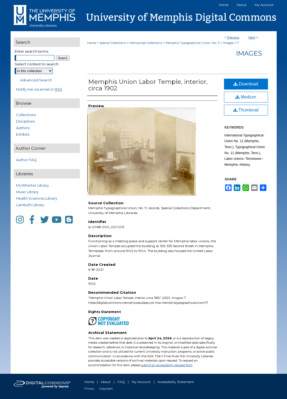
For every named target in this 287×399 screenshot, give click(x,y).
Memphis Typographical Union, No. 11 (193, 43)
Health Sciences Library (36, 198)
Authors (23, 128)
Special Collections (112, 43)
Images (228, 43)
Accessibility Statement (175, 382)
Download (246, 84)
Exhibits (22, 134)
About (106, 382)
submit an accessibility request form (167, 365)
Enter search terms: (32, 51)
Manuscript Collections (146, 43)
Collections (26, 115)
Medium (245, 97)
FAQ (121, 382)
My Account (141, 382)
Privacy (89, 388)
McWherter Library (32, 185)
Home (91, 43)
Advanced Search (36, 80)
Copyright (106, 388)
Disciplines (25, 121)
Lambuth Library (30, 205)
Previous (233, 37)
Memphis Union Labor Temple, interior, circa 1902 (148, 85)
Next (251, 37)
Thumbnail (246, 110)
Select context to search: (37, 64)
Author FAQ (26, 160)
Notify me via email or (39, 89)
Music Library (27, 192)
